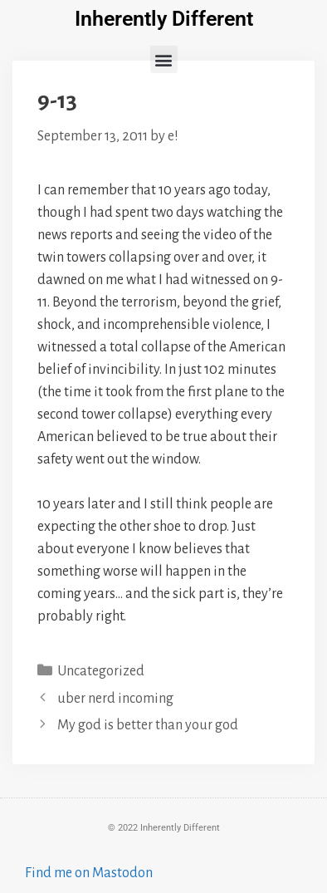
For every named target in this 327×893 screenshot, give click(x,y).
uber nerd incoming (115, 698)
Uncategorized (100, 671)
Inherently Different (164, 19)
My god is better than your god (147, 725)
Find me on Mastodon (89, 873)
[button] (164, 59)
